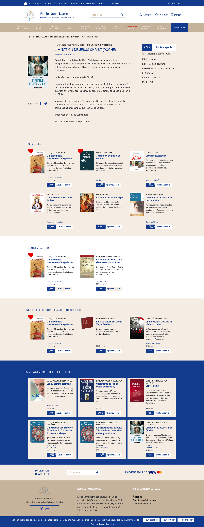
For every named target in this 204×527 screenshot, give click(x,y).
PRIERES (38, 29)
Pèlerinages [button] (35, 4)
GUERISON (146, 26)
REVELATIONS (54, 29)
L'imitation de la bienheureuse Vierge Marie (60, 157)
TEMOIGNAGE (131, 29)
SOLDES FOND (115, 29)
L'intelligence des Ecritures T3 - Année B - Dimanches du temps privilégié (60, 430)
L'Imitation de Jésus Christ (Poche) (84, 37)
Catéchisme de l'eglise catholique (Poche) (107, 385)
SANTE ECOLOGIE (100, 29)
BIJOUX (38, 26)
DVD (69, 26)
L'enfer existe (152, 385)
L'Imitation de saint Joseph (109, 197)
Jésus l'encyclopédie (156, 155)
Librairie (73, 4)
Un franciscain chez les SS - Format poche (159, 323)
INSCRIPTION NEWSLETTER (42, 472)
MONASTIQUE (162, 26)
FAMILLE (116, 26)
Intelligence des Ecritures (59, 37)
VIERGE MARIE (162, 29)
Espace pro (174, 3)
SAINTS (69, 29)
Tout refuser (168, 519)
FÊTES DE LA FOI (131, 26)
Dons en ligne (87, 4)
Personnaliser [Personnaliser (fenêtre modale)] (186, 519)
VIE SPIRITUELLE (146, 29)
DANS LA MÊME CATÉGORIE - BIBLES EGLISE (48, 372)
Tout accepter (151, 519)
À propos (137, 496)
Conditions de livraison (144, 500)
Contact (115, 4)
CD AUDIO (54, 26)
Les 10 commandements (59, 384)
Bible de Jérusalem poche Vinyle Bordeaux (109, 323)
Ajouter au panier (164, 47)
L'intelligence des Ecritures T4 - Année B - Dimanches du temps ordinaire (109, 430)
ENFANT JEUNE (85, 26)
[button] (29, 72)
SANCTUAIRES (85, 29)
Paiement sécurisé (142, 503)
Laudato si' (102, 4)
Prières (62, 4)
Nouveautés (179, 27)
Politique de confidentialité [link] (102, 524)
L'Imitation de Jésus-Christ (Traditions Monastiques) (109, 261)
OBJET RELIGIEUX (23, 29)
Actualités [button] (50, 4)
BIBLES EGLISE (23, 26)
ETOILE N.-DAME (100, 26)
